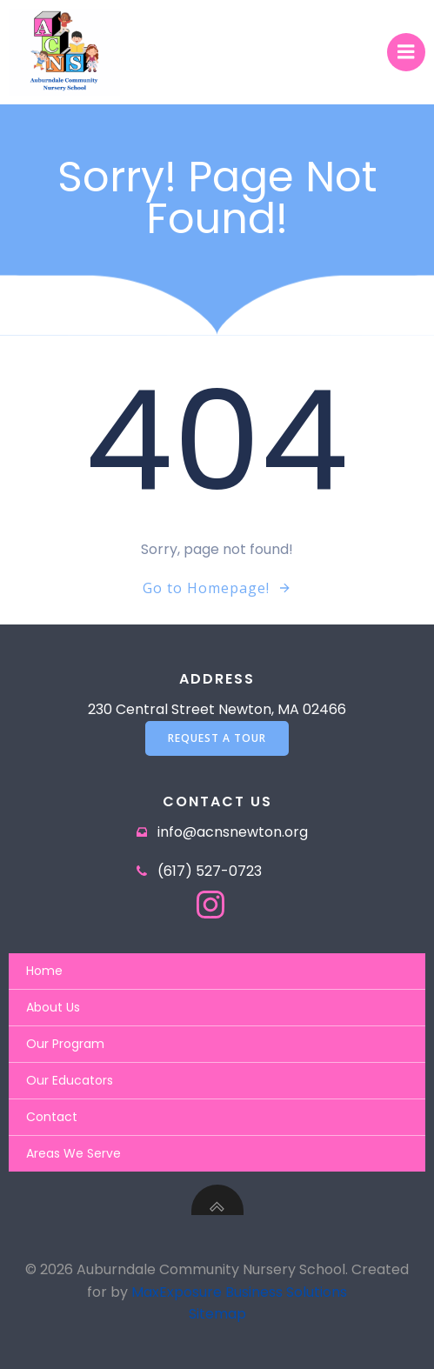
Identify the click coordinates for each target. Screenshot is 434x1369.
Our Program (65, 1043)
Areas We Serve (73, 1153)
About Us (53, 1007)
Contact (51, 1116)
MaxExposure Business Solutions (239, 1292)
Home (44, 970)
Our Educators (69, 1080)
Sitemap (217, 1314)
